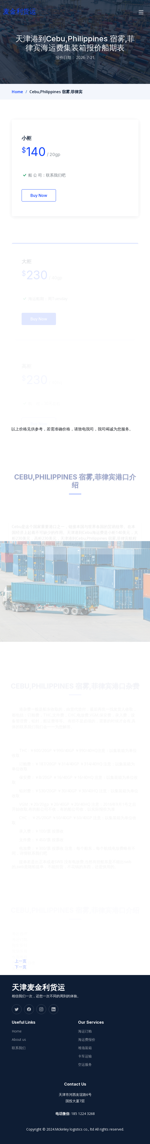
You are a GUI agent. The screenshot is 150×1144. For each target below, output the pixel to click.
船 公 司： (47, 183)
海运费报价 (86, 1039)
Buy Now (38, 203)
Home (17, 91)
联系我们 (19, 1048)
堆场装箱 (85, 1048)
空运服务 (85, 1064)
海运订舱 (85, 1031)
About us (19, 1039)
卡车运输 (85, 1056)
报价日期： (65, 57)
